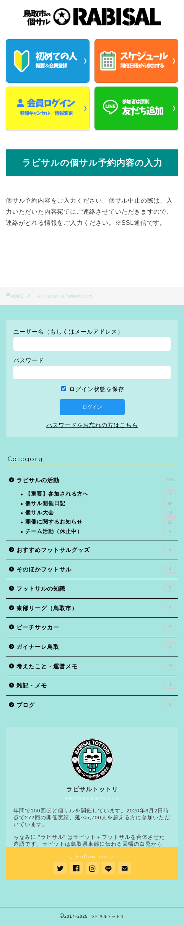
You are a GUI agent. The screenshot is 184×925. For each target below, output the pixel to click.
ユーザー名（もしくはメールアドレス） (68, 331)
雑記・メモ (96, 685)
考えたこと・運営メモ (96, 666)
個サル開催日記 (100, 504)
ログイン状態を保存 (92, 389)
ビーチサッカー (96, 626)
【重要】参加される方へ (100, 494)
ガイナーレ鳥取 (96, 646)
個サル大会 (100, 513)
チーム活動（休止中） (100, 531)
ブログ (96, 704)
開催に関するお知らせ (100, 522)
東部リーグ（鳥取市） (96, 607)
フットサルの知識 (96, 588)
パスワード (28, 360)
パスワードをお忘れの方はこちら (92, 425)
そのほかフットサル (96, 569)
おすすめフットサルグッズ (96, 549)
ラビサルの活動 (96, 479)
